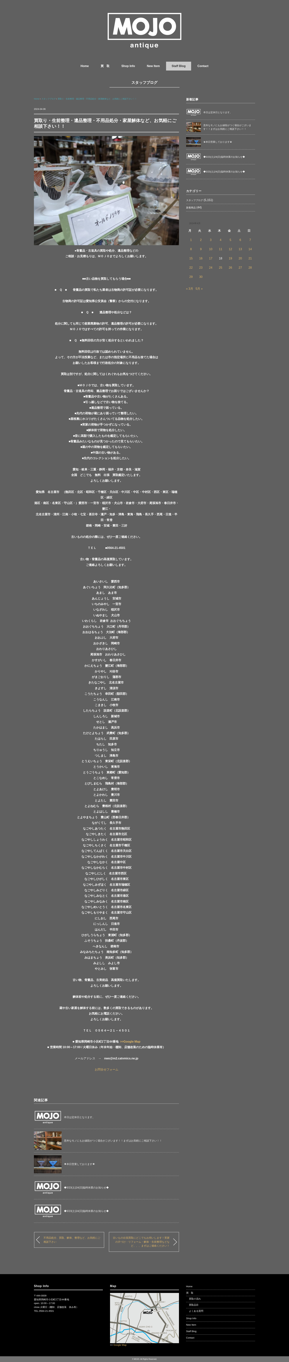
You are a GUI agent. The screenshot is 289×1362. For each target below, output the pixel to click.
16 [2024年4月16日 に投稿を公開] (201, 258)
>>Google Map (130, 1041)
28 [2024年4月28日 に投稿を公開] (250, 267)
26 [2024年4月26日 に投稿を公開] (230, 267)
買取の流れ (195, 1298)
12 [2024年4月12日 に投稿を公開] (230, 249)
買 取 (105, 66)
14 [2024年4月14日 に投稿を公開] (250, 249)
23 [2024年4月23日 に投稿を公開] (201, 267)
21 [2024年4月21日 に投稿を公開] (250, 258)
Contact (202, 66)
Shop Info (128, 66)
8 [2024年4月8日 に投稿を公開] (191, 249)
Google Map (120, 1345)
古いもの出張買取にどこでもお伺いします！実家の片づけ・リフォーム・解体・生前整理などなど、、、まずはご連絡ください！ (141, 1241)
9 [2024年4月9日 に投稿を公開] (201, 249)
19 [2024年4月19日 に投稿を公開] (230, 258)
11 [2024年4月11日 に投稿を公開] (220, 249)
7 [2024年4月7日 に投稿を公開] (250, 239)
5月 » (199, 288)
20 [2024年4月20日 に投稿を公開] (240, 258)
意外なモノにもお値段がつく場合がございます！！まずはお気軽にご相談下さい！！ (113, 1140)
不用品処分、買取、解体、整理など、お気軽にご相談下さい (71, 1239)
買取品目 (194, 1304)
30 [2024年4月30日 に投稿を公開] (201, 276)
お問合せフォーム (106, 1069)
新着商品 (191, 207)
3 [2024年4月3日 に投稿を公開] (211, 239)
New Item (153, 66)
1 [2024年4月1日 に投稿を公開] (191, 239)
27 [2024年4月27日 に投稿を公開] (240, 267)
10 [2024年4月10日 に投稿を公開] (210, 249)
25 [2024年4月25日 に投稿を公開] (220, 267)
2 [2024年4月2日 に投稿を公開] (201, 239)
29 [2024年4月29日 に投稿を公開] (191, 276)
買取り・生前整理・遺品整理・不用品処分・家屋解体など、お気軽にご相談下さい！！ (97, 99)
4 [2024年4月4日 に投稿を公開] (220, 239)
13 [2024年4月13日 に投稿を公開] (240, 249)
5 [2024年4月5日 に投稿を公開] (230, 239)
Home (85, 66)
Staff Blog (179, 66)
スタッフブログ (144, 82)
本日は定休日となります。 (79, 1117)
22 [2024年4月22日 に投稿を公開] (191, 267)
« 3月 (189, 288)
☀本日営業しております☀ (79, 1164)
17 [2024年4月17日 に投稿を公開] (210, 258)
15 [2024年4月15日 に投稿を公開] (191, 258)
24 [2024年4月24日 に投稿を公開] (210, 267)
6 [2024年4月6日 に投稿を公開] (240, 239)
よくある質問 (196, 1311)
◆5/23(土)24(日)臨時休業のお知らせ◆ (86, 1187)
